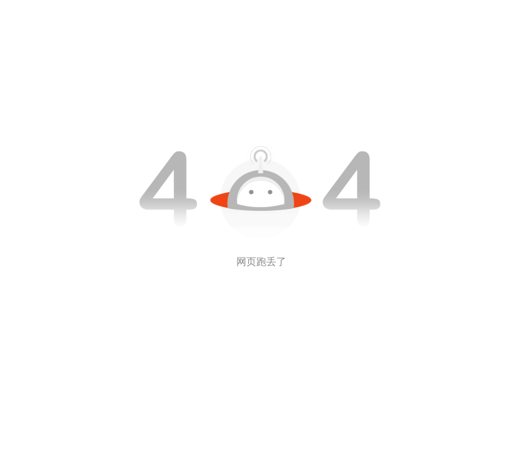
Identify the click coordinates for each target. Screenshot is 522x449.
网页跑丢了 (261, 261)
